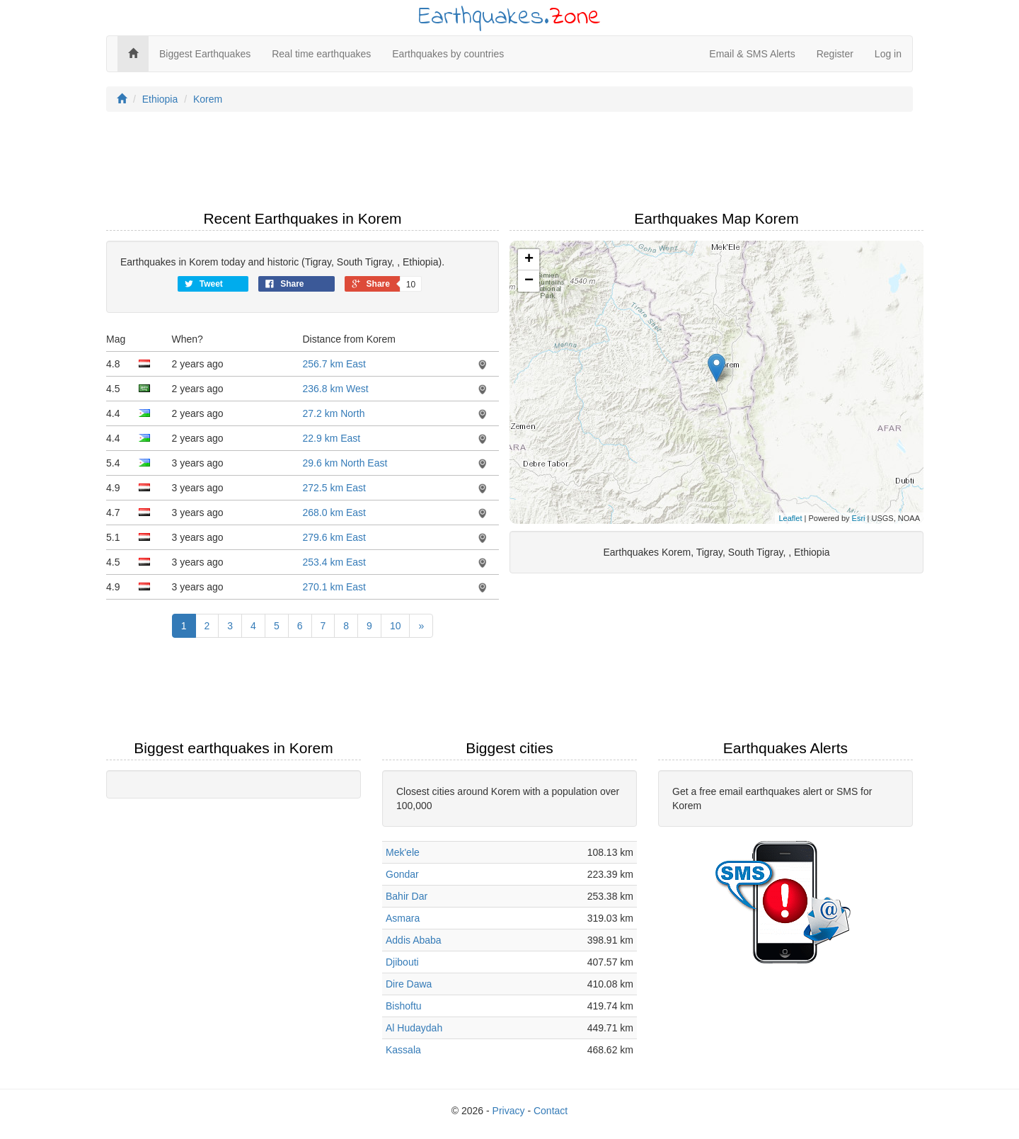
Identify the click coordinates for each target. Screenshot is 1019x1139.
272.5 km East (335, 487)
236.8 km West (336, 388)
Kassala (403, 1049)
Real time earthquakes (321, 53)
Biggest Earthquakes (205, 53)
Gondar (402, 874)
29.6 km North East (345, 463)
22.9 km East (332, 438)
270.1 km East (335, 587)
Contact (551, 1110)
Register (835, 53)
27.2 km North (334, 413)
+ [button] (529, 259)
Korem (207, 99)
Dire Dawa (409, 984)
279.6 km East (335, 537)
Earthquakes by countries (448, 53)
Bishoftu (404, 1006)
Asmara (403, 918)
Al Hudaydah (414, 1028)
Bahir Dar (406, 896)
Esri (858, 518)
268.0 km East (335, 512)
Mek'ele (403, 852)
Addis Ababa (414, 940)
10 (395, 625)
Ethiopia (160, 99)
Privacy (509, 1110)
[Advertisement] (509, 165)
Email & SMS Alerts (752, 53)
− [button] (529, 281)
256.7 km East (335, 364)
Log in (888, 53)
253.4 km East (335, 562)
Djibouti (402, 962)
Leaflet (790, 518)
